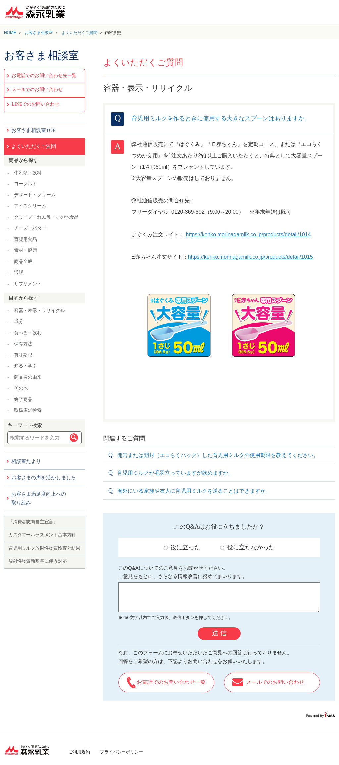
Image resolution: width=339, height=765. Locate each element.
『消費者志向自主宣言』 (33, 521)
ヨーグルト (25, 183)
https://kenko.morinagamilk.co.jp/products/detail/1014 (247, 234)
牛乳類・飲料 (28, 172)
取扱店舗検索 (28, 410)
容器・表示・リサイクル (39, 310)
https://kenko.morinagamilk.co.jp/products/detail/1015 (250, 257)
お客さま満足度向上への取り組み (38, 498)
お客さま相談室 (39, 32)
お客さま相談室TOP (33, 130)
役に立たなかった (247, 547)
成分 (18, 321)
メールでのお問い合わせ (37, 89)
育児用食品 (25, 239)
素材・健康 (25, 250)
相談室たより (26, 461)
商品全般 (23, 261)
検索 (74, 437)
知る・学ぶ (25, 365)
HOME (10, 32)
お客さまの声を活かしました (43, 477)
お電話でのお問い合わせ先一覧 (44, 75)
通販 (18, 272)
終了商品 (23, 399)
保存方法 (23, 343)
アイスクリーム (30, 205)
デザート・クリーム (35, 194)
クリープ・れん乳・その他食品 (46, 217)
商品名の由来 (28, 377)
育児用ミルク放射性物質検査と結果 (44, 548)
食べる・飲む (28, 332)
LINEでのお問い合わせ (35, 104)
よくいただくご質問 (79, 32)
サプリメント (28, 283)
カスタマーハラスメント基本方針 (42, 534)
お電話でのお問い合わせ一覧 (171, 682)
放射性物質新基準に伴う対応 (37, 561)
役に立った (182, 547)
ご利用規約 (79, 751)
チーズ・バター (30, 228)
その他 (21, 388)
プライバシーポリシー (121, 751)
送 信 (219, 633)
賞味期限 (23, 355)
